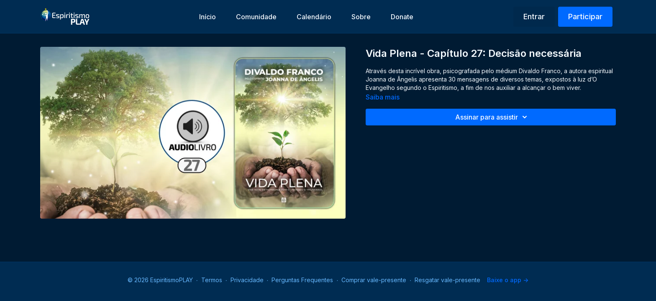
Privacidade (247, 279)
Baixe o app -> (507, 279)
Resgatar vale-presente (447, 279)
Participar (585, 16)
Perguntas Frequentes (302, 279)
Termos (211, 279)
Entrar (534, 16)
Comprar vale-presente (373, 279)
